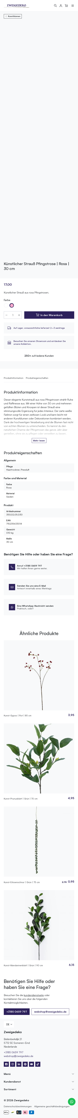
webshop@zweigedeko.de (50, 1011)
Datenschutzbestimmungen (18, 1106)
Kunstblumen (12, 16)
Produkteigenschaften (37, 378)
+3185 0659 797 (16, 1011)
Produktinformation (13, 378)
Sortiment (10, 1089)
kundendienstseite (34, 995)
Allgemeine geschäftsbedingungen (51, 1106)
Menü (7, 1073)
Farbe (7, 300)
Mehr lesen (39, 440)
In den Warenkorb (51, 315)
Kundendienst (12, 1081)
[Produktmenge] (13, 315)
